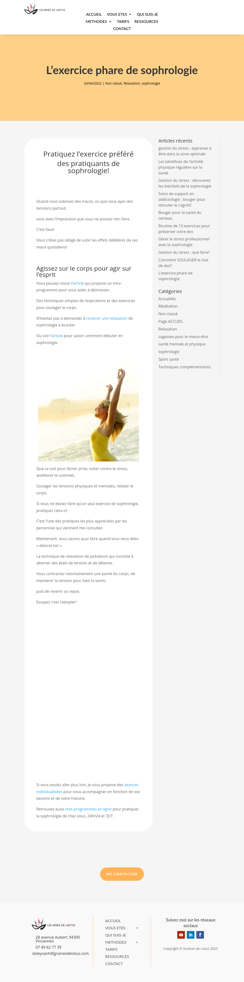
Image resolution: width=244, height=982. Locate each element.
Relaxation (132, 83)
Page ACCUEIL (170, 321)
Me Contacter (122, 874)
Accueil (94, 14)
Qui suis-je (147, 14)
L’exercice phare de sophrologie (175, 275)
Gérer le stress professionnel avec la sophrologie (183, 241)
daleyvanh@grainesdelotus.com (60, 953)
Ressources (146, 22)
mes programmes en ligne (88, 809)
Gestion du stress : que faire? (184, 252)
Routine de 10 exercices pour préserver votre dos (184, 228)
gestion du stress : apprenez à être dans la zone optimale (184, 151)
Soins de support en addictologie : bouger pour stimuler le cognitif (181, 199)
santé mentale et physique (181, 344)
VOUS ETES (117, 14)
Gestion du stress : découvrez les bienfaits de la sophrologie (184, 183)
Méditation (168, 306)
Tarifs (123, 22)
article (78, 283)
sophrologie (151, 83)
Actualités (167, 298)
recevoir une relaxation (106, 318)
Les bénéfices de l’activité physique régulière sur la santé (180, 167)
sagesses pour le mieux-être (183, 336)
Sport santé (168, 359)
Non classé (113, 83)
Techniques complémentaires (184, 367)
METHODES (96, 22)
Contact (122, 29)
